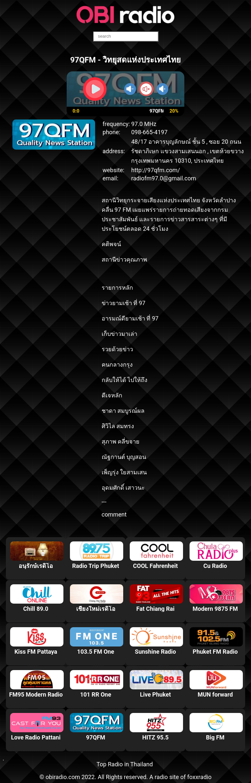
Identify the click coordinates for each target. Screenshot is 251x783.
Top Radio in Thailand (124, 764)
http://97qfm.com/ (155, 170)
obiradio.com (62, 777)
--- (104, 501)
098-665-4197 (149, 132)
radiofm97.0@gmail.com (163, 178)
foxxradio (199, 777)
